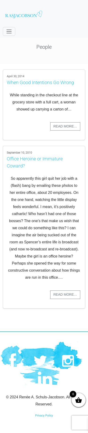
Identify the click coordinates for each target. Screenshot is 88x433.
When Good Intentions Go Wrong (40, 82)
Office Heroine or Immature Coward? (35, 162)
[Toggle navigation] (9, 31)
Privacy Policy (44, 415)
